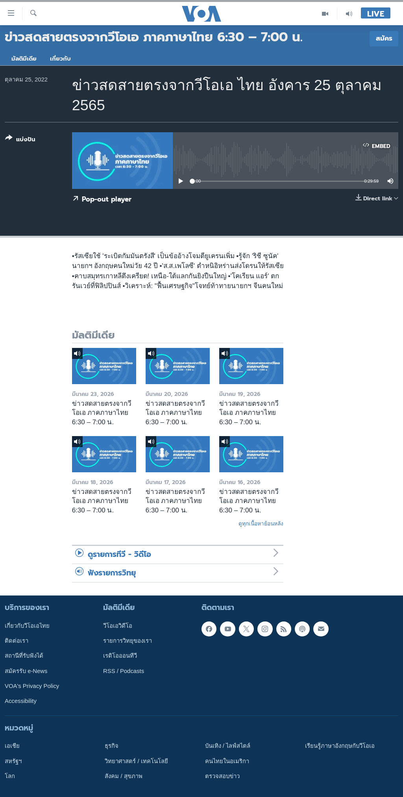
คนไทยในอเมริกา (227, 761)
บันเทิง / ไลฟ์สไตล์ (227, 746)
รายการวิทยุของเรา (127, 641)
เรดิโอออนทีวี (120, 656)
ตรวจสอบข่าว (222, 776)
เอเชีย (12, 746)
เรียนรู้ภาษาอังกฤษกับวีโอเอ (340, 746)
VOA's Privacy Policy (32, 686)
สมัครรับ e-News (26, 671)
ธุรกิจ (111, 746)
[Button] (20, 140)
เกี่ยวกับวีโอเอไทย (27, 626)
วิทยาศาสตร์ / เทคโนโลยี (136, 761)
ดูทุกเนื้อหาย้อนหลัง (260, 523)
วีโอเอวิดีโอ (117, 626)
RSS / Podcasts (123, 671)
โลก (10, 776)
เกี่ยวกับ (60, 58)
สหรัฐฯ (13, 761)
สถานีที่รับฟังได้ (24, 656)
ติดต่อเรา (16, 641)
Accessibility (21, 701)
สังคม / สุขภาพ (123, 776)
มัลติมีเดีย (24, 58)
